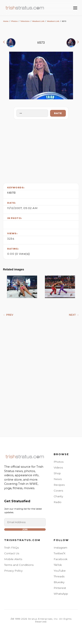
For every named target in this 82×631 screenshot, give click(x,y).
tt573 (11, 192)
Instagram (60, 547)
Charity (58, 496)
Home (6, 21)
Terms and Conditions (19, 564)
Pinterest (60, 587)
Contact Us (11, 553)
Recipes (59, 484)
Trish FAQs (11, 547)
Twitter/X (59, 553)
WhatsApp (61, 593)
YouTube (60, 570)
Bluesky (59, 582)
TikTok (58, 564)
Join (24, 529)
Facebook (60, 559)
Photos (14, 21)
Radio (57, 502)
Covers (58, 490)
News (58, 479)
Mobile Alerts (13, 559)
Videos (58, 467)
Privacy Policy (13, 570)
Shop (57, 473)
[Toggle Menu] (75, 8)
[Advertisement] (41, 150)
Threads (59, 576)
